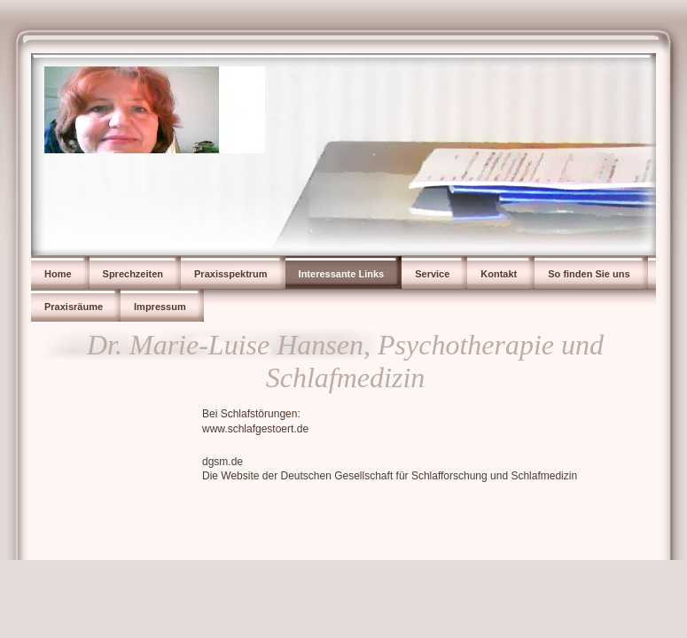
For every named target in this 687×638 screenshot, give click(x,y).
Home (58, 273)
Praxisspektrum (231, 273)
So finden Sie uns (588, 273)
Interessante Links (342, 273)
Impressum (160, 306)
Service (432, 273)
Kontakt (498, 273)
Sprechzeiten (133, 273)
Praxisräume (73, 306)
